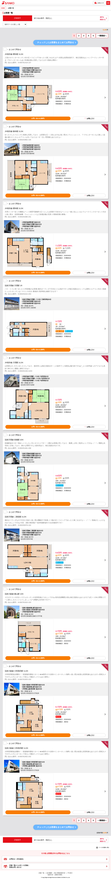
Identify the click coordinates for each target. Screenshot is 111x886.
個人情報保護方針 (59, 873)
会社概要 (49, 873)
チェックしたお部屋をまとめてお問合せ (55, 42)
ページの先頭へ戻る (104, 847)
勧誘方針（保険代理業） (55, 874)
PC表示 (70, 873)
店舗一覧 (41, 873)
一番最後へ (102, 36)
